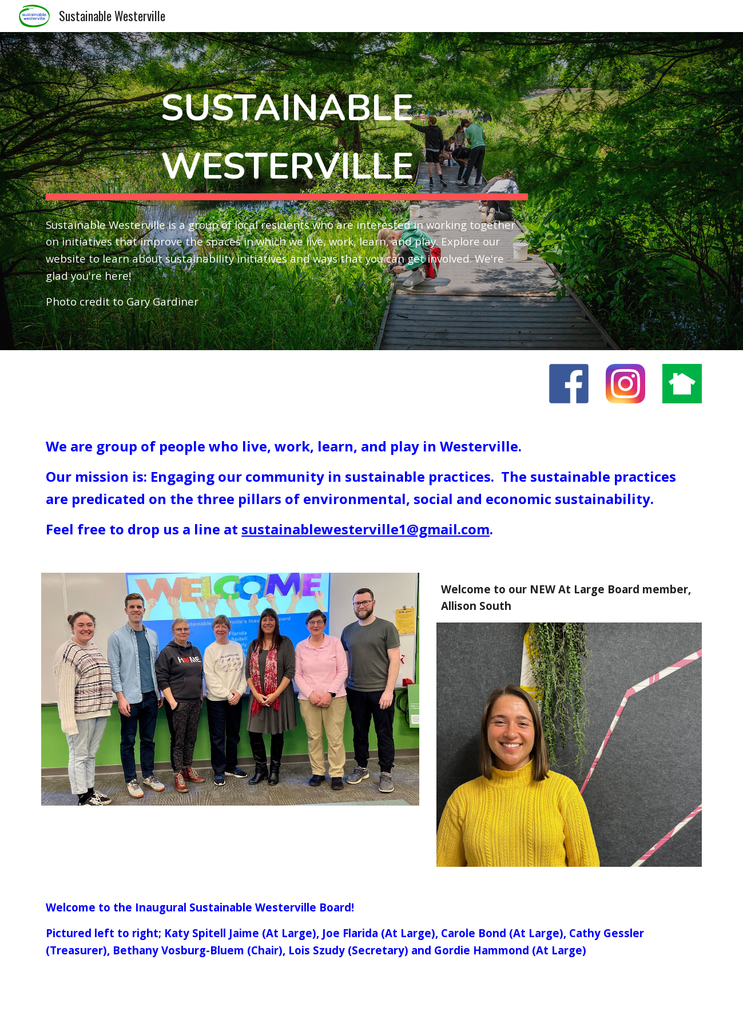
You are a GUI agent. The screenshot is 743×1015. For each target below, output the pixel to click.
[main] (286, 136)
